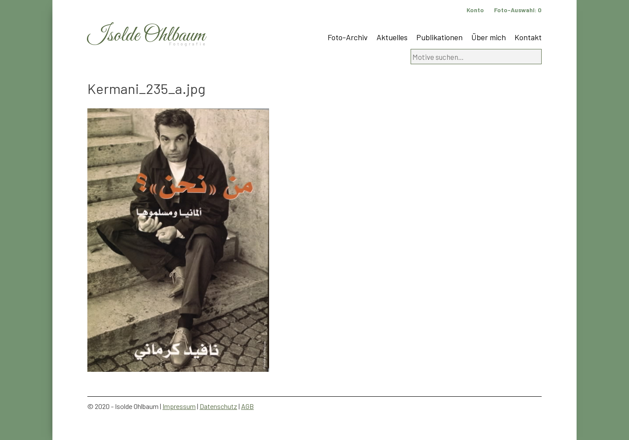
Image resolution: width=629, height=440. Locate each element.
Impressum (179, 406)
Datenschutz (218, 406)
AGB (247, 406)
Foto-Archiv (348, 37)
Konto (475, 10)
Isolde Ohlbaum (146, 35)
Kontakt (528, 37)
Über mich (488, 37)
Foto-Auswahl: (518, 10)
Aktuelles (392, 37)
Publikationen (439, 37)
